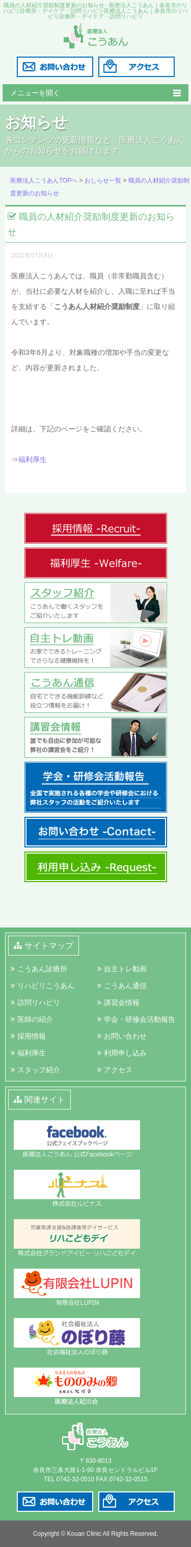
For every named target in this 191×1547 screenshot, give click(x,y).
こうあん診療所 (42, 969)
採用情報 (31, 1036)
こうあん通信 (125, 986)
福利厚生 (32, 459)
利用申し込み (125, 1053)
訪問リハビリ (38, 1002)
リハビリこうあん (45, 986)
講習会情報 (122, 1002)
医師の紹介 (35, 1019)
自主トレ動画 (125, 969)
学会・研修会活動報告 (139, 1019)
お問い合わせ (125, 1036)
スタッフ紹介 (38, 1070)
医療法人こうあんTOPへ (43, 180)
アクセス (118, 1070)
